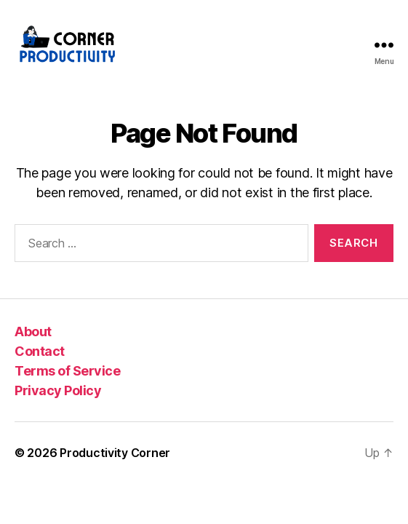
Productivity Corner (115, 452)
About (33, 331)
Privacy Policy (58, 390)
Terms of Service (67, 370)
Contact (40, 351)
